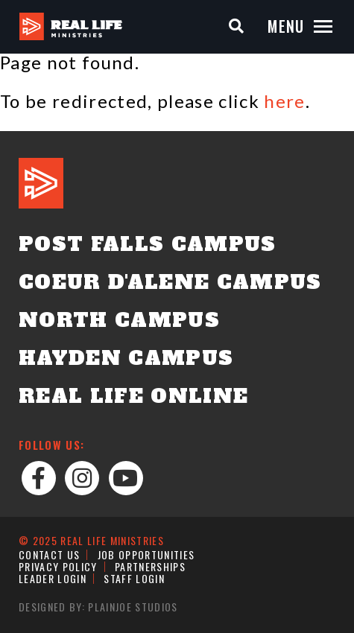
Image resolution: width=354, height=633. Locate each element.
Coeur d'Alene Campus (170, 282)
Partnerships (150, 566)
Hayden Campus (126, 358)
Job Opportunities (146, 554)
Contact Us (49, 554)
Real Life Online (133, 396)
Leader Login (52, 578)
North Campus (119, 320)
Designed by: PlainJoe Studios (98, 606)
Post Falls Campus (147, 244)
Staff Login (134, 578)
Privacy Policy (58, 566)
